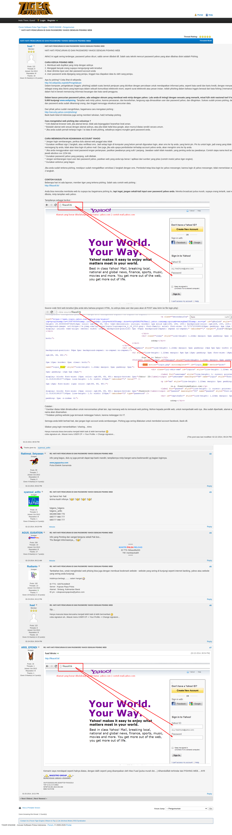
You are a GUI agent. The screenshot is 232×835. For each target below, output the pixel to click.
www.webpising (68, 100)
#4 (210, 533)
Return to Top (51, 821)
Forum (50, 825)
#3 (210, 492)
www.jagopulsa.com (59, 463)
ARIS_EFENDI (29, 647)
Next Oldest (27, 798)
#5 (210, 566)
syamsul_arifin (44, 448)
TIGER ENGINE (55, 27)
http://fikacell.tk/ (52, 185)
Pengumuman (68, 27)
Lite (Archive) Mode (65, 821)
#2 (210, 454)
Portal (200, 15)
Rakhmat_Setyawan (32, 453)
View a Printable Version (31, 808)
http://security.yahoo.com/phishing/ (61, 112)
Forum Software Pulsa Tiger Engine (33, 27)
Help (211, 15)
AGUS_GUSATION (32, 532)
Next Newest (40, 798)
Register (51, 20)
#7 (210, 647)
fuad (29, 46)
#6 (210, 605)
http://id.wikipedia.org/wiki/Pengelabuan (63, 83)
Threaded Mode (206, 40)
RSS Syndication (79, 821)
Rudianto (32, 566)
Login (42, 20)
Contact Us (24, 821)
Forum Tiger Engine (37, 821)
